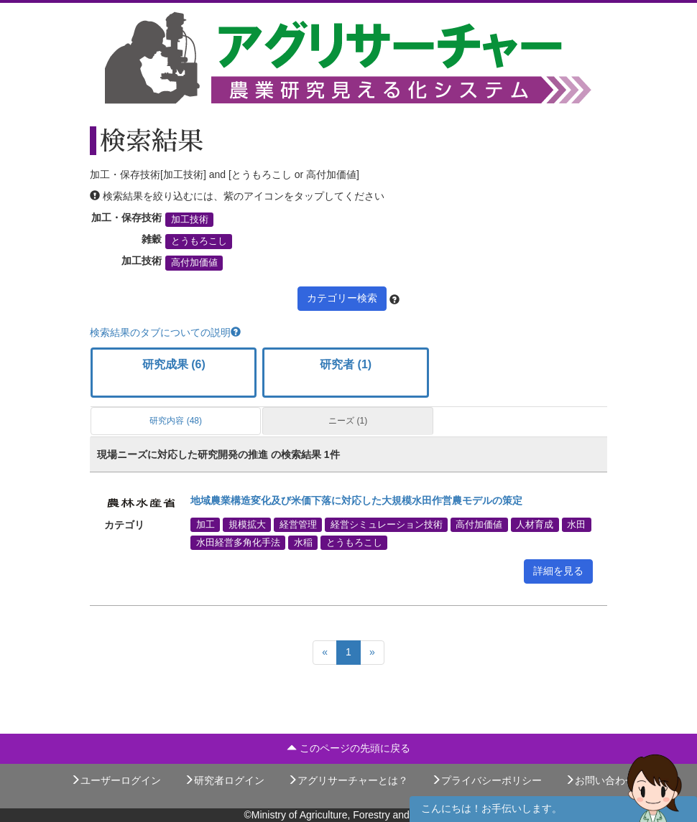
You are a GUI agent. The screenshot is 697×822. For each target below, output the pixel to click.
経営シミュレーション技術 (387, 524)
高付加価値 (194, 263)
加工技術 (189, 220)
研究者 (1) (345, 364)
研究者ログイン (224, 780)
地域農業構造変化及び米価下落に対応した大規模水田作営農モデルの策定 (356, 500)
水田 (576, 524)
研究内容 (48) (175, 421)
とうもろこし (199, 241)
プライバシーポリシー (486, 780)
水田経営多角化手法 (238, 542)
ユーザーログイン (115, 780)
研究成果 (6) (174, 364)
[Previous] (325, 652)
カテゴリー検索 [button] (342, 298)
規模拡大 (247, 524)
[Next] (372, 652)
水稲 (303, 542)
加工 (205, 524)
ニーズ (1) (347, 421)
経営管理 (298, 524)
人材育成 (534, 524)
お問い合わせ (600, 780)
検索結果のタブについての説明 (165, 332)
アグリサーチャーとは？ (347, 780)
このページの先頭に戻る (348, 748)
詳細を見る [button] (558, 570)
